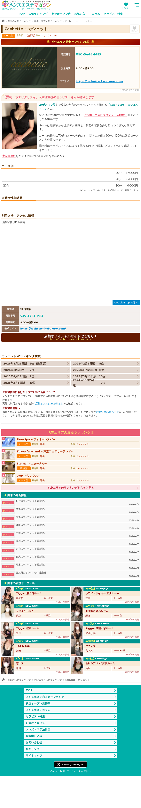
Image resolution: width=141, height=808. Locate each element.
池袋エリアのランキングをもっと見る (70, 519)
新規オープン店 (61, 14)
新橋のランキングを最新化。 (77, 542)
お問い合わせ (34, 774)
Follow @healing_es (72, 796)
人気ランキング (38, 14)
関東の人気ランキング (19, 21)
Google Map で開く (126, 334)
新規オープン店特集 (38, 735)
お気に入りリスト (37, 755)
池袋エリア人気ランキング (48, 21)
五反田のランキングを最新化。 (77, 606)
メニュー (136, 5)
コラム (96, 14)
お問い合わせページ (107, 444)
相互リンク (32, 781)
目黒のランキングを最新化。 (77, 590)
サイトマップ (34, 787)
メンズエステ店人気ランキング (45, 729)
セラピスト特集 (113, 14)
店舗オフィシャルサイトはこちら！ (70, 369)
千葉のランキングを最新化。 (77, 566)
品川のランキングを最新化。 (77, 574)
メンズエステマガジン (26, 3)
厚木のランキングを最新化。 (77, 598)
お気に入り (126, 8)
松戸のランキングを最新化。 (77, 534)
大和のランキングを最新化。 (77, 582)
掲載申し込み (34, 768)
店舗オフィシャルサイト (49, 435)
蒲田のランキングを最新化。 (77, 558)
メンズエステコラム (38, 742)
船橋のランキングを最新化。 (77, 550)
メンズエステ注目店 (38, 761)
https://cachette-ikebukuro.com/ (99, 81)
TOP (21, 14)
